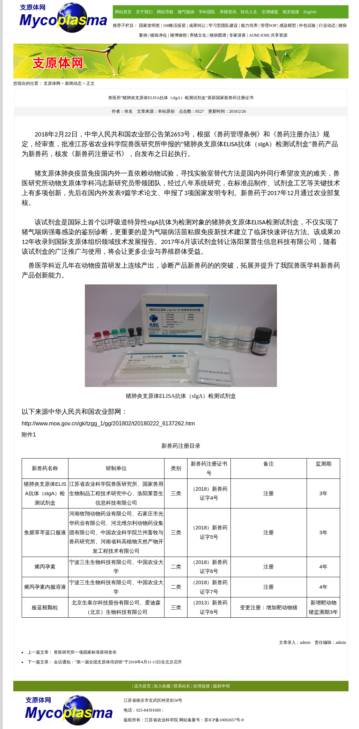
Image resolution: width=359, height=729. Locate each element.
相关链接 (291, 11)
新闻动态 (73, 83)
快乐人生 (249, 11)
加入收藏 (162, 686)
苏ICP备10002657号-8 (224, 719)
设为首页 (142, 686)
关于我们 (144, 11)
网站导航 (165, 11)
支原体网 (52, 83)
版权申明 (221, 686)
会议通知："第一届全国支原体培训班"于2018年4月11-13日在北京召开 (118, 662)
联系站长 (182, 686)
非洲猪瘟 (270, 11)
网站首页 (123, 11)
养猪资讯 (228, 11)
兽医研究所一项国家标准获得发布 (85, 652)
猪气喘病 (186, 11)
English (309, 11)
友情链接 (201, 686)
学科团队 (207, 11)
